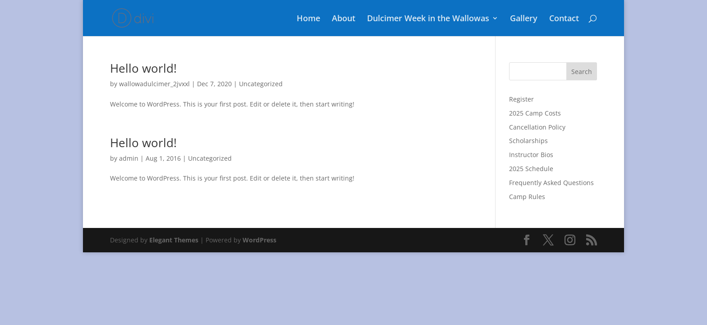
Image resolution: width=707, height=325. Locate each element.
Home (308, 19)
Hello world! (143, 68)
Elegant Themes (173, 240)
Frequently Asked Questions (551, 182)
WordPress (259, 240)
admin (128, 158)
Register (521, 99)
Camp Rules (527, 196)
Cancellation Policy (537, 127)
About (343, 19)
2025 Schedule (531, 168)
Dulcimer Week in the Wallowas (428, 19)
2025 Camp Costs (535, 113)
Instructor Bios (531, 154)
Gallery (523, 19)
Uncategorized (261, 83)
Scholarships (528, 140)
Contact (564, 19)
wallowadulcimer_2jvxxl (154, 83)
